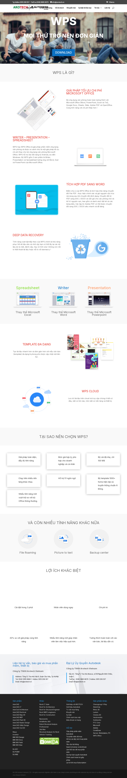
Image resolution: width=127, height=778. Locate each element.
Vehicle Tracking (45, 735)
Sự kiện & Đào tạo (84, 8)
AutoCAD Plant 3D (19, 720)
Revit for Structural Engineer (49, 710)
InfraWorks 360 (44, 721)
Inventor (16, 735)
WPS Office (97, 736)
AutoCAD (16, 704)
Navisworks (43, 719)
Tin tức (96, 8)
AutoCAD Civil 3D (19, 728)
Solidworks (97, 720)
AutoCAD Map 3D (19, 715)
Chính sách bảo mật (73, 717)
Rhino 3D (96, 710)
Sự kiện (69, 715)
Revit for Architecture (47, 707)
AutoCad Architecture (20, 710)
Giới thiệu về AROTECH (74, 704)
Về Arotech (59, 8)
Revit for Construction (47, 715)
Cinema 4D (97, 715)
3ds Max (42, 729)
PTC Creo (96, 723)
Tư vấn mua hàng (45, 8)
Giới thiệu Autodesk (73, 707)
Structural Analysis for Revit (49, 732)
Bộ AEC (15, 749)
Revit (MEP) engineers (47, 712)
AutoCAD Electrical (19, 712)
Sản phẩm (30, 8)
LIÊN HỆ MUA (36, 363)
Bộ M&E (15, 754)
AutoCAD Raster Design (21, 723)
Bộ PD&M (16, 752)
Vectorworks (97, 717)
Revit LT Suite (44, 704)
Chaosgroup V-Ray (100, 704)
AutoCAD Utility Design (21, 725)
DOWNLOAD (63, 52)
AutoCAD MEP (18, 717)
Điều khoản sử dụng (73, 720)
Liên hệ (107, 8)
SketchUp (96, 707)
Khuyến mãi (71, 8)
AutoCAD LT (17, 707)
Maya (15, 732)
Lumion (95, 712)
